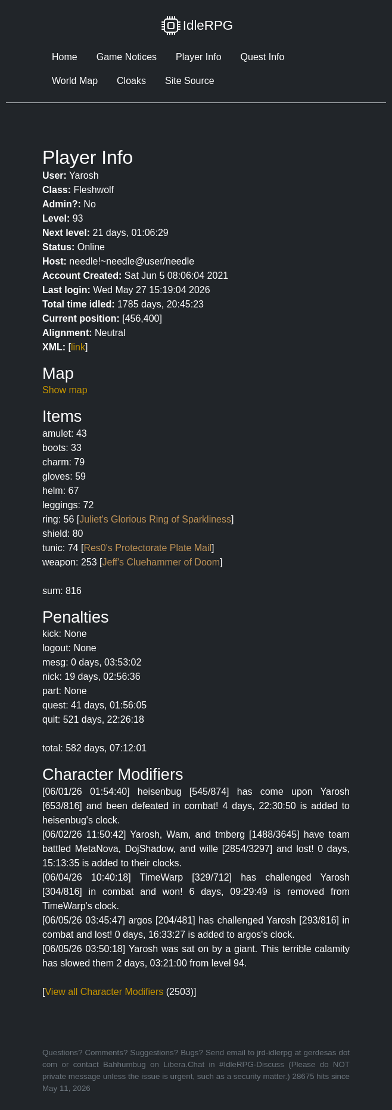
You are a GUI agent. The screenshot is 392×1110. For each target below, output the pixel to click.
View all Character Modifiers (104, 992)
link (78, 347)
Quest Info (263, 57)
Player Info (198, 57)
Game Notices (127, 57)
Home (64, 57)
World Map (75, 81)
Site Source (189, 81)
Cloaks (131, 81)
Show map (65, 390)
